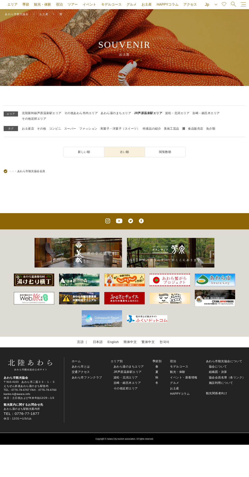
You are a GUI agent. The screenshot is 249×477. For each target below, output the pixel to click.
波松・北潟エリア (177, 113)
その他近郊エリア (34, 118)
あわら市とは (81, 366)
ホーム (76, 361)
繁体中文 (148, 342)
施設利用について (221, 383)
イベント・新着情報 (183, 377)
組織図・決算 (218, 372)
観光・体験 (42, 4)
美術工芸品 (171, 128)
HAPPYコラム (167, 4)
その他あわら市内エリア (81, 113)
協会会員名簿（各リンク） (227, 377)
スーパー (70, 128)
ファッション (88, 128)
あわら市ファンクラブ (87, 377)
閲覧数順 (165, 152)
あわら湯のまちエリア (116, 113)
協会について (218, 366)
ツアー (73, 4)
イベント (89, 4)
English (113, 342)
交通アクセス (81, 372)
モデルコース (111, 4)
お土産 (147, 4)
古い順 (124, 152)
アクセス (190, 4)
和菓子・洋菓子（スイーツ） (120, 128)
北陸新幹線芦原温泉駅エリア (42, 113)
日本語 (98, 342)
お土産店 (28, 128)
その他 (41, 128)
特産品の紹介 (152, 128)
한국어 (164, 342)
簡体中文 (130, 342)
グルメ (131, 4)
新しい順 (84, 152)
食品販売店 (195, 128)
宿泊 (59, 4)
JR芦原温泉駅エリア (148, 113)
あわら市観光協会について (224, 361)
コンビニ (55, 128)
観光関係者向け (216, 393)
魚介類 (210, 128)
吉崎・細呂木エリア (206, 113)
